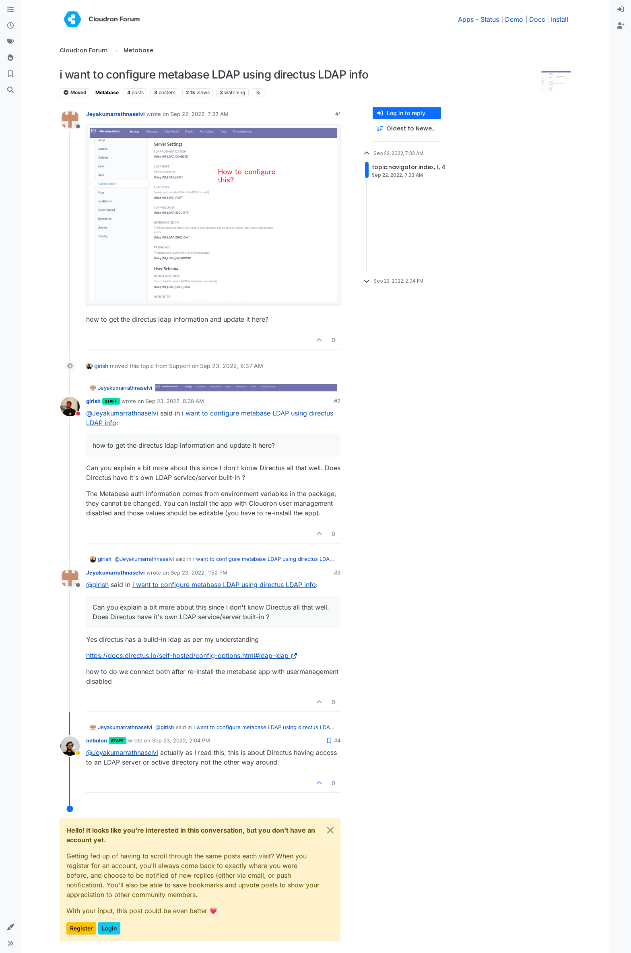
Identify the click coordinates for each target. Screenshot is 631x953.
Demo (514, 19)
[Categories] (10, 9)
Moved (75, 92)
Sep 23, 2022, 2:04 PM (181, 740)
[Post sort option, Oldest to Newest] (407, 128)
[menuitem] (620, 9)
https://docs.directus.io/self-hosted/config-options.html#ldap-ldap (192, 655)
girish (101, 365)
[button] (10, 927)
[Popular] (10, 58)
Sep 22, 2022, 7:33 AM (200, 114)
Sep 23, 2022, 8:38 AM (175, 401)
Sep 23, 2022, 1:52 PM (199, 572)
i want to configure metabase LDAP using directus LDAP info (224, 585)
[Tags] (10, 41)
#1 (337, 114)
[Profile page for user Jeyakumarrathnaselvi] (70, 119)
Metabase (107, 92)
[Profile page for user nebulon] (70, 746)
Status (489, 19)
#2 (337, 401)
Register (81, 928)
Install (559, 19)
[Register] (620, 25)
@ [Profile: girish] (97, 585)
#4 (337, 740)
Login (109, 928)
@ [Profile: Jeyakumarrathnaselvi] (122, 413)
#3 (337, 572)
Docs (537, 19)
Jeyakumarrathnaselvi (115, 114)
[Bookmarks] (10, 74)
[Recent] (10, 25)
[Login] (620, 9)
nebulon (96, 740)
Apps (466, 19)
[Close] (330, 830)
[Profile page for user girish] (70, 406)
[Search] (10, 90)
